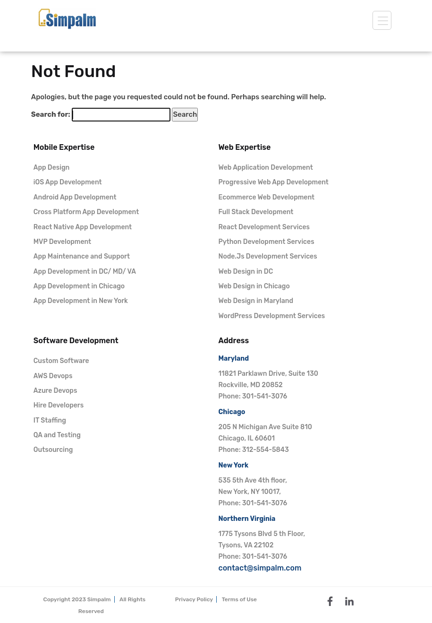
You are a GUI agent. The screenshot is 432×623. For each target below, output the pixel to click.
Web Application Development (266, 168)
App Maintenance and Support (82, 256)
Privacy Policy (194, 599)
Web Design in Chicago (254, 286)
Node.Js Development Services (268, 256)
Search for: (50, 114)
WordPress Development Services (272, 316)
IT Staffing (50, 420)
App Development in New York (81, 301)
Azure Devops (55, 391)
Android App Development (75, 197)
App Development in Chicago (79, 286)
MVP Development (62, 242)
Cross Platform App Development (86, 212)
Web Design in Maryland (256, 301)
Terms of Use (239, 599)
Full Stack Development (256, 212)
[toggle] (382, 20)
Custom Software (61, 361)
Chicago (232, 412)
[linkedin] (349, 600)
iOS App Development (68, 182)
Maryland (234, 359)
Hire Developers (59, 405)
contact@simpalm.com (260, 567)
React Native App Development (83, 227)
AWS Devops (53, 376)
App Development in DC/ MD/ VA (85, 272)
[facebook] (330, 600)
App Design (52, 168)
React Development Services (264, 227)
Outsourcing (53, 450)
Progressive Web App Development (274, 182)
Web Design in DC (246, 272)
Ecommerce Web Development (267, 197)
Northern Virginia (247, 519)
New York (234, 465)
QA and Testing (57, 435)
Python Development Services (266, 242)
